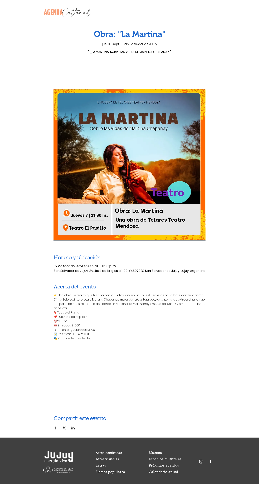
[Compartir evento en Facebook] (55, 428)
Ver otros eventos (129, 72)
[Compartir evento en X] (64, 428)
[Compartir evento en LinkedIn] (73, 428)
